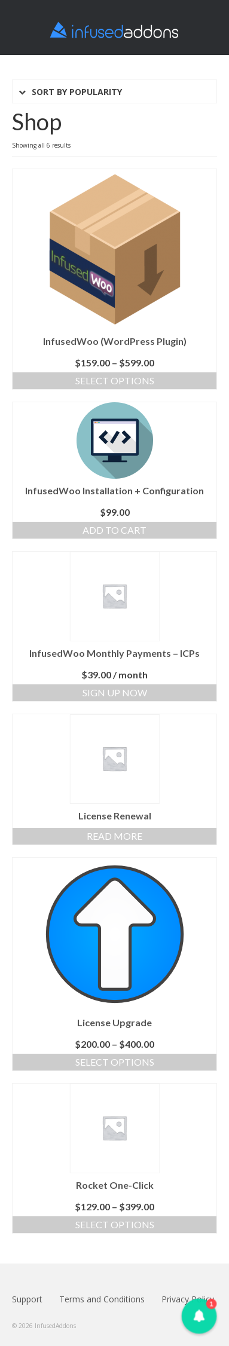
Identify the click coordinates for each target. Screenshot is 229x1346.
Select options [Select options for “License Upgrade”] (114, 1061)
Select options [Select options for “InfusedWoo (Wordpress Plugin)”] (114, 380)
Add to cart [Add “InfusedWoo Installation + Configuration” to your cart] (114, 530)
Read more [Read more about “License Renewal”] (114, 836)
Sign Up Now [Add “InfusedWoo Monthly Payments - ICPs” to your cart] (115, 692)
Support (27, 1299)
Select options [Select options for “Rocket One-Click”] (114, 1224)
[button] (199, 1316)
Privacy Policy (187, 1299)
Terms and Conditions (102, 1299)
